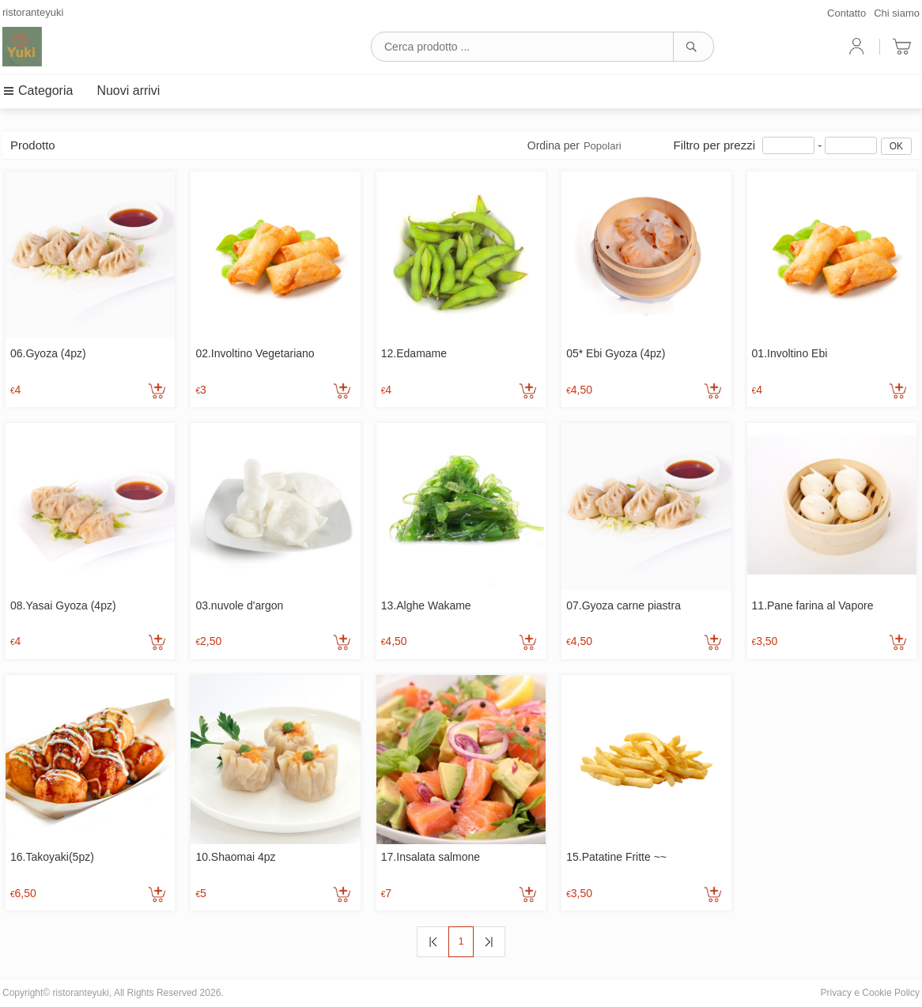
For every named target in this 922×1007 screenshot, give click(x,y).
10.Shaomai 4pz (235, 856)
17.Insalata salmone (430, 856)
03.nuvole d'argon (239, 605)
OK (896, 146)
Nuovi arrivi (128, 90)
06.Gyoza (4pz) (48, 353)
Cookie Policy (891, 992)
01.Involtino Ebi (790, 353)
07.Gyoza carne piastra (623, 605)
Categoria (37, 90)
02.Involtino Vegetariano (254, 353)
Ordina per (574, 145)
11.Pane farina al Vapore (813, 605)
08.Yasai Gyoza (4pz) (63, 605)
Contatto (846, 13)
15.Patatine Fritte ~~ (616, 856)
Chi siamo (897, 13)
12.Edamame (414, 353)
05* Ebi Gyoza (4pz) (615, 353)
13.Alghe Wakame (426, 605)
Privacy (836, 992)
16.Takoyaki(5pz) (52, 856)
